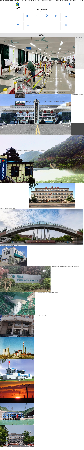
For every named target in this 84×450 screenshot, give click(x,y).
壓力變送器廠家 (42, 115)
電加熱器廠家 (31, 115)
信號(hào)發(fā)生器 (55, 114)
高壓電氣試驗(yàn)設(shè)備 (21, 115)
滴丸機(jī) (41, 117)
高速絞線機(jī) (19, 114)
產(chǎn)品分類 (42, 9)
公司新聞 (39, 88)
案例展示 (42, 35)
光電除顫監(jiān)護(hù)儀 (55, 117)
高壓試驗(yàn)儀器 (20, 117)
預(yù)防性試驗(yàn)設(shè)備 (21, 112)
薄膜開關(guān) (31, 112)
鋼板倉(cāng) (54, 115)
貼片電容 (30, 117)
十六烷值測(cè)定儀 (43, 112)
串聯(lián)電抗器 (42, 114)
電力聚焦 (44, 88)
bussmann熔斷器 (54, 112)
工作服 (30, 114)
